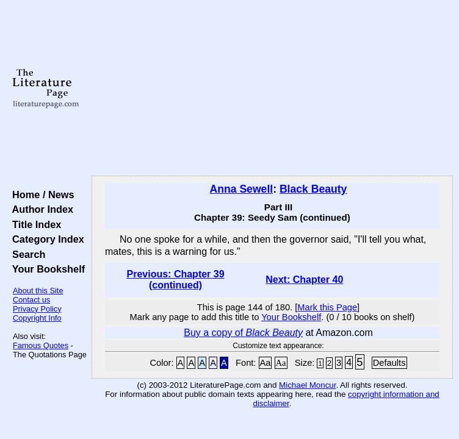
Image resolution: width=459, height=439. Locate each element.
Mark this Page (327, 307)
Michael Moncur (307, 385)
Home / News (40, 194)
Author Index (40, 209)
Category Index (45, 239)
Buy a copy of (243, 332)
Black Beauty (313, 189)
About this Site (38, 290)
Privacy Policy (37, 308)
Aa (265, 363)
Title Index (34, 224)
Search (26, 254)
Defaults (389, 363)
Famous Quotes (40, 345)
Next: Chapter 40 (304, 279)
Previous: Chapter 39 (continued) (176, 279)
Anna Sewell (241, 189)
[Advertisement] (272, 88)
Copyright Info (37, 318)
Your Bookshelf (46, 268)
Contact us (31, 299)
